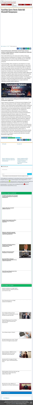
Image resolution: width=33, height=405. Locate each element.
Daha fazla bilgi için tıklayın (21, 403)
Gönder (29, 174)
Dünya (11, 4)
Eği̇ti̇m (23, 4)
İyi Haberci (6, 398)
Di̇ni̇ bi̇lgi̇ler (6, 4)
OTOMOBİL (3, 46)
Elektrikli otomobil (11, 137)
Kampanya (18, 137)
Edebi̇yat (17, 4)
